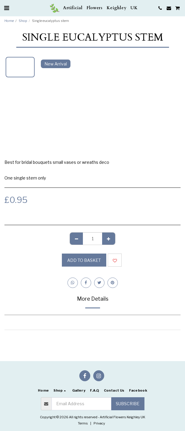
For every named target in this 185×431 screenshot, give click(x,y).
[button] (6, 8)
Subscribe (127, 403)
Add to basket (84, 260)
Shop (23, 21)
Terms (83, 423)
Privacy (99, 423)
